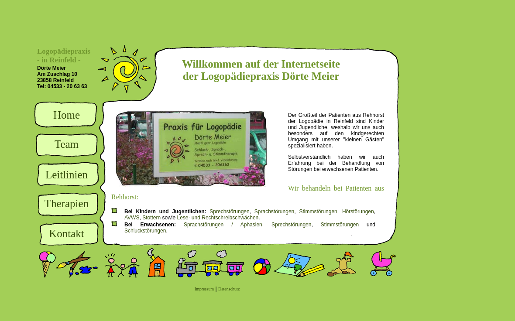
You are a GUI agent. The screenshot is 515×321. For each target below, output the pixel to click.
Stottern (151, 218)
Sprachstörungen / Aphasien (223, 225)
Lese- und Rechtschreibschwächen (218, 218)
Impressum (204, 289)
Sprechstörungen (229, 211)
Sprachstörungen (274, 211)
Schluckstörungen (145, 231)
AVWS (131, 218)
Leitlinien (66, 175)
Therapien (67, 203)
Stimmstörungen (318, 211)
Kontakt (66, 233)
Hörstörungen (358, 211)
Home (66, 115)
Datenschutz (229, 289)
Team (67, 144)
